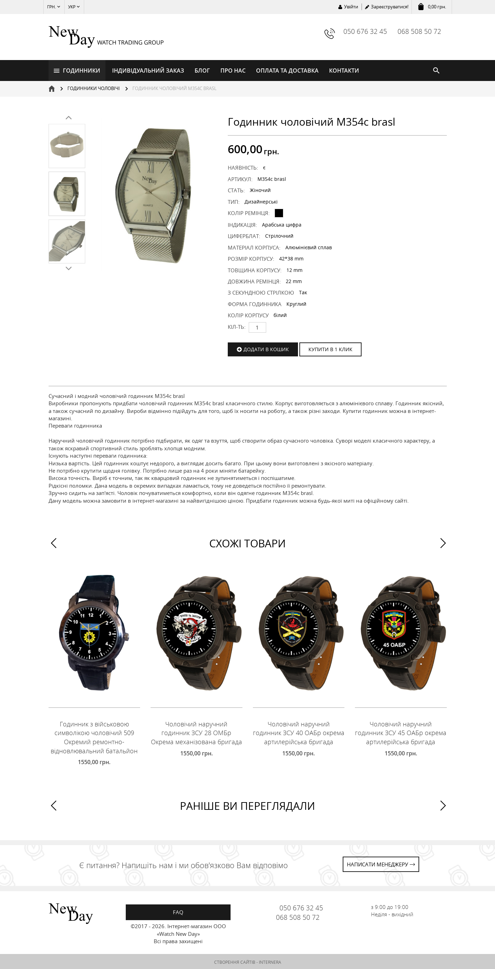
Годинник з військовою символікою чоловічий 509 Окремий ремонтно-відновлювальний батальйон (94, 736)
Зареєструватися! (389, 6)
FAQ (178, 911)
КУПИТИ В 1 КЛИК (330, 348)
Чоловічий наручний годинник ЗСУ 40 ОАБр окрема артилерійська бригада (298, 732)
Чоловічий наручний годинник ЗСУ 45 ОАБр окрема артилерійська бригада (400, 732)
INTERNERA (270, 961)
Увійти (351, 6)
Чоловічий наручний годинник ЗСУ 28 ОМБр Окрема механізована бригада (196, 732)
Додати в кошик (266, 348)
